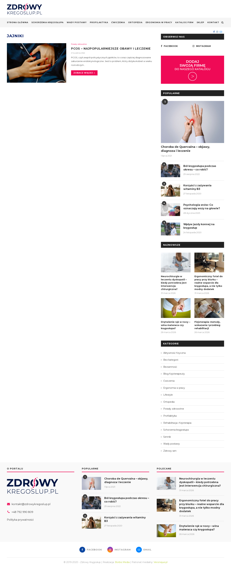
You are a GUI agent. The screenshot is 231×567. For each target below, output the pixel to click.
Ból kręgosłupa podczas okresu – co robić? (200, 167)
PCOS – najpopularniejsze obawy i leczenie (112, 48)
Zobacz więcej (84, 73)
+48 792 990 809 (22, 511)
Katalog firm (184, 22)
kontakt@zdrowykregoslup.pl (31, 503)
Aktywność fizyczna (174, 352)
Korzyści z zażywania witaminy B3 (198, 187)
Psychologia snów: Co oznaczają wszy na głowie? (202, 206)
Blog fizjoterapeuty (174, 373)
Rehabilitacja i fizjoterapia (177, 422)
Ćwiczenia (118, 22)
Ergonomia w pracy (159, 22)
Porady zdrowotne (79, 44)
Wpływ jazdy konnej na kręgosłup (199, 226)
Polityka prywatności (20, 519)
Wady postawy (77, 22)
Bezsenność (170, 366)
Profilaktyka (99, 22)
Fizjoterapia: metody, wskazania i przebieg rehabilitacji (207, 324)
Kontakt (213, 22)
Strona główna (17, 22)
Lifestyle (168, 394)
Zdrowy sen (169, 450)
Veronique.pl (160, 562)
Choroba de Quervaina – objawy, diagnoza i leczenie (185, 149)
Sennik (167, 436)
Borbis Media (122, 562)
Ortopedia (135, 22)
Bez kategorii (170, 359)
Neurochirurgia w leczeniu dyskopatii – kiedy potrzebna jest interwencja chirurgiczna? (174, 282)
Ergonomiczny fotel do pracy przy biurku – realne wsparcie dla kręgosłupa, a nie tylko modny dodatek (208, 282)
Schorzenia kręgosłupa (47, 22)
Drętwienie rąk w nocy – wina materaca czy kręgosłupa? (175, 324)
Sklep (200, 22)
